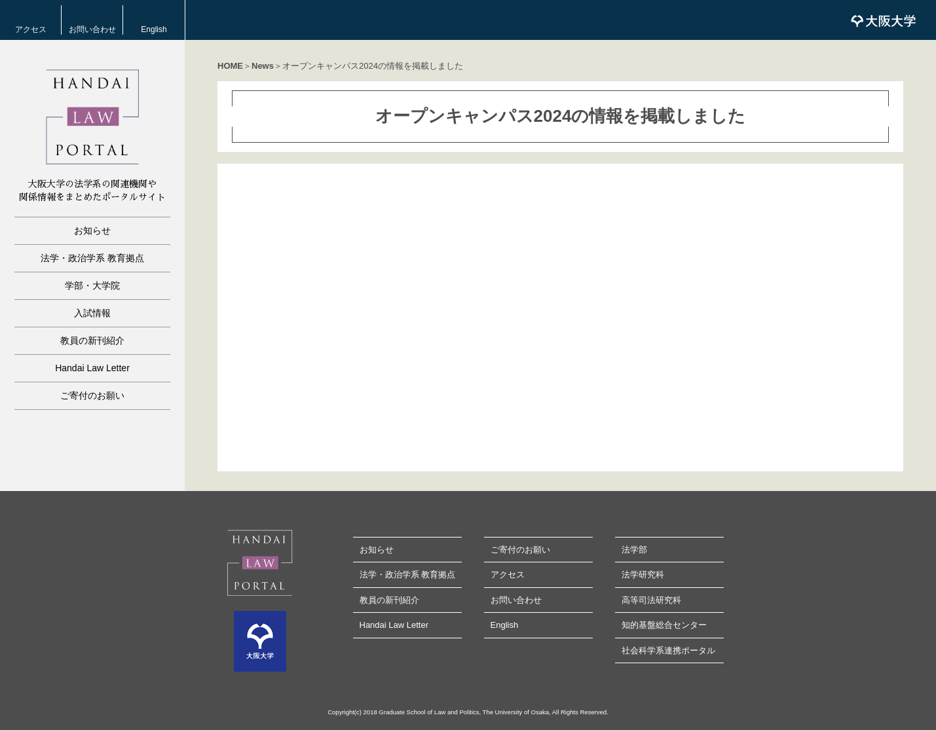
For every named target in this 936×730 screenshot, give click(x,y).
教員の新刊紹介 (92, 340)
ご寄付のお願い (92, 395)
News (263, 66)
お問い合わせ (92, 29)
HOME (230, 66)
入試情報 (92, 313)
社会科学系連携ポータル (668, 650)
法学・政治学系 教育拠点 (92, 258)
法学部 (634, 550)
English (153, 29)
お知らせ (92, 230)
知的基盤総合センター (664, 625)
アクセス (31, 29)
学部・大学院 (92, 285)
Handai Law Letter (92, 368)
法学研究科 (643, 574)
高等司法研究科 (651, 600)
